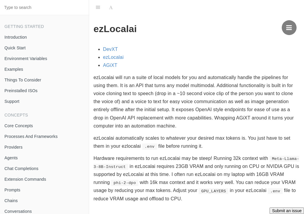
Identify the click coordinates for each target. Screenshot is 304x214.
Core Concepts (18, 125)
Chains (11, 200)
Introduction (15, 37)
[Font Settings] (110, 7)
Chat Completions (21, 168)
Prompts (12, 190)
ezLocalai (113, 57)
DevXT (110, 49)
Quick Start (15, 47)
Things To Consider (22, 80)
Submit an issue (287, 210)
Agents (11, 157)
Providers (13, 147)
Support (11, 101)
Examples (13, 69)
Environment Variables (25, 58)
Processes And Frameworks (31, 136)
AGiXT (110, 65)
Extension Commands (25, 179)
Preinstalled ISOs (21, 90)
